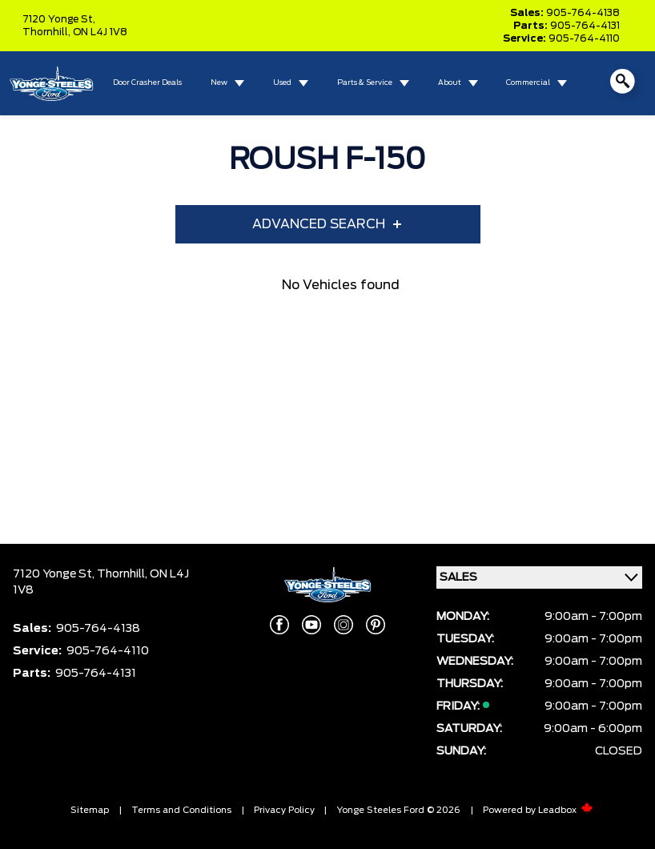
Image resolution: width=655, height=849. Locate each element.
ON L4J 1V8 (100, 32)
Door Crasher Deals (147, 83)
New (219, 83)
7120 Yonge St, (58, 19)
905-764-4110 (584, 38)
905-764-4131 (585, 25)
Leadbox (565, 810)
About (449, 83)
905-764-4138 (583, 13)
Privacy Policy (284, 810)
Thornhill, (47, 32)
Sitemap (89, 810)
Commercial (528, 83)
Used (282, 83)
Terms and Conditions (181, 810)
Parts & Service (364, 83)
